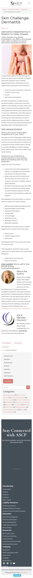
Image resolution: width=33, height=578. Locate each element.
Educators (7, 369)
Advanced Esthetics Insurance (11, 508)
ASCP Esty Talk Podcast (10, 520)
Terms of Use (6, 555)
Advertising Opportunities (10, 553)
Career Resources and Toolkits (12, 541)
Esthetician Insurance (9, 506)
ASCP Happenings (8, 395)
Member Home (8, 356)
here (2, 333)
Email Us (5, 566)
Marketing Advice (20, 407)
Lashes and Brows (8, 412)
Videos (22, 409)
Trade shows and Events (10, 525)
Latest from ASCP (13, 9)
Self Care (8, 405)
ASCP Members (8, 376)
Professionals (8, 362)
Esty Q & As (17, 405)
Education (7, 359)
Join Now (8, 381)
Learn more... (24, 572)
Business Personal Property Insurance (14, 511)
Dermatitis (5, 347)
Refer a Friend (7, 500)
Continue (17, 575)
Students (6, 366)
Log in (3, 350)
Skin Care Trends (8, 400)
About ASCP (6, 550)
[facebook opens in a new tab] (4, 563)
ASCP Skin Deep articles (10, 409)
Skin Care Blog (7, 528)
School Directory (8, 539)
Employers (7, 373)
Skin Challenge (6, 343)
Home (4, 9)
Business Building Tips (18, 397)
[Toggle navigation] (29, 3)
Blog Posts (24, 9)
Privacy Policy (7, 561)
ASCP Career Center (8, 533)
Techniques (9, 402)
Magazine (10, 517)
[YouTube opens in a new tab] (14, 563)
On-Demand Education (9, 522)
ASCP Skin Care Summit (22, 402)
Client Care (9, 407)
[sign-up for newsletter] (16, 451)
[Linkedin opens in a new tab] (8, 563)
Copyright (6, 558)
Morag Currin (18, 343)
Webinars (26, 405)
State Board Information (10, 544)
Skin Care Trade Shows (22, 400)
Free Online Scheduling (9, 536)
